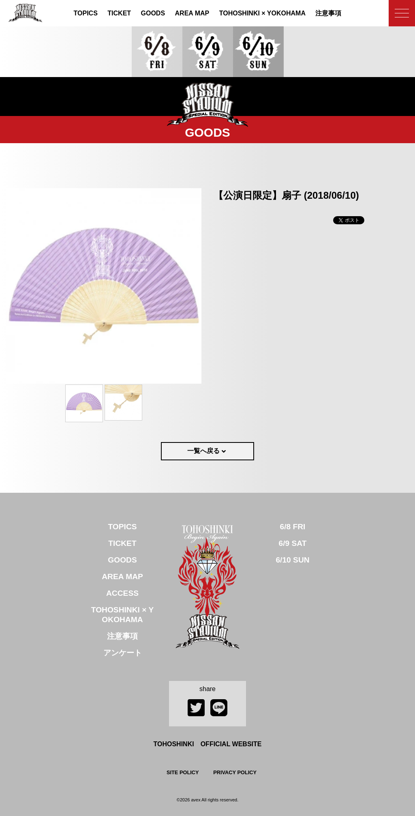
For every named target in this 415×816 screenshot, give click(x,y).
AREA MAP (192, 13)
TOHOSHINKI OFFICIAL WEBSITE (208, 744)
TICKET (119, 13)
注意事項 (328, 13)
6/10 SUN (292, 560)
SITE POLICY (183, 772)
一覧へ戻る (203, 450)
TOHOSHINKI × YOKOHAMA (122, 615)
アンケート (122, 653)
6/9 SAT (293, 543)
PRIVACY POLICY (235, 772)
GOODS (153, 13)
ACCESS (122, 593)
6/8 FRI (293, 526)
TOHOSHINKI (262, 13)
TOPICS (86, 13)
